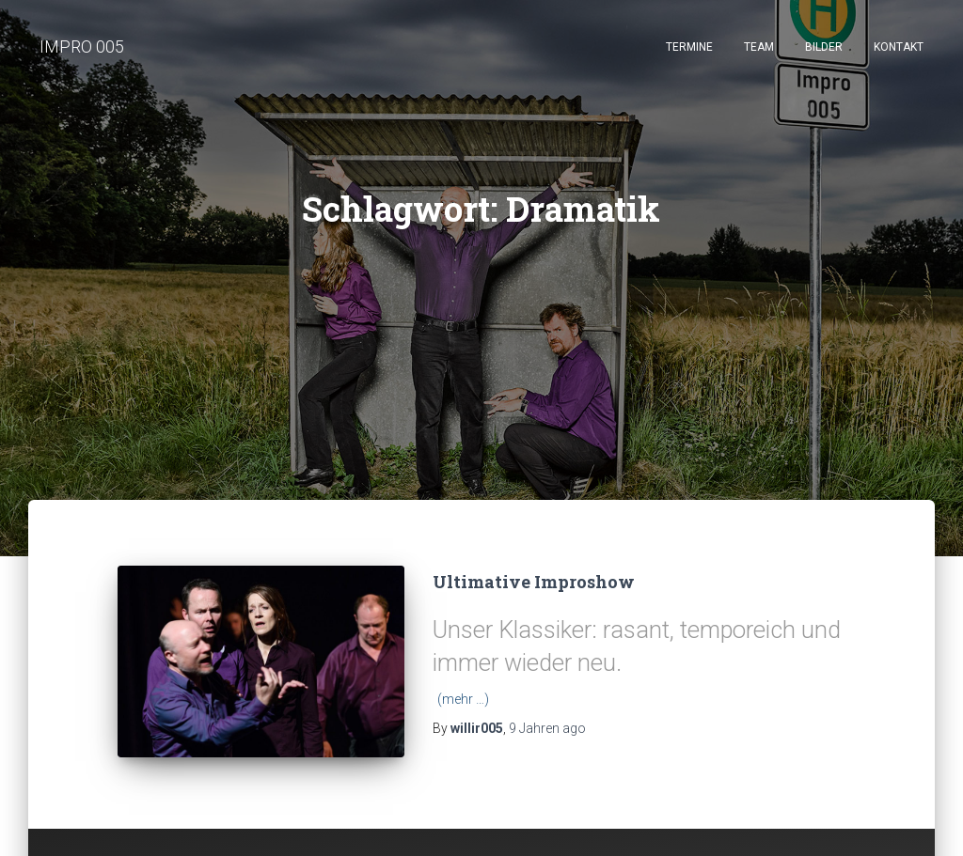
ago (547, 728)
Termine (689, 47)
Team (759, 47)
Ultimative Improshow (534, 581)
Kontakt (899, 47)
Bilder (824, 47)
